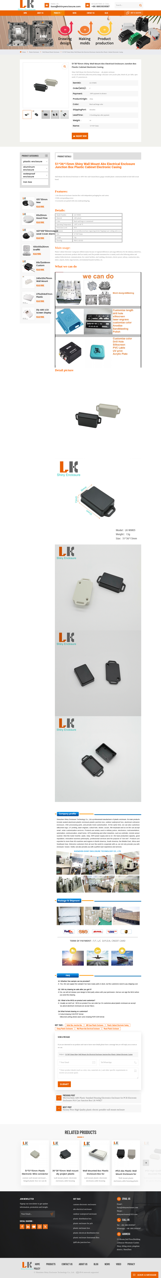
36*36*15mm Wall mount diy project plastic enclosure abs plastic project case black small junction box (65, 1172)
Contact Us (67, 1264)
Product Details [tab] (64, 156)
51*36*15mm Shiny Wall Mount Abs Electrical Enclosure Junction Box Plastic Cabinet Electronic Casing (98, 1054)
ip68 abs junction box (81, 1242)
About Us (40, 13)
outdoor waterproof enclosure (85, 1214)
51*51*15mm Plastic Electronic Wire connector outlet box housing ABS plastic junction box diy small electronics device (35, 1172)
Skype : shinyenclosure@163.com (127, 1212)
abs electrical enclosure (82, 1209)
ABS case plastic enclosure (94, 1025)
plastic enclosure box (81, 1228)
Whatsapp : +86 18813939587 (129, 1228)
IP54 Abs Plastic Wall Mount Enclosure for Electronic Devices (126, 1172)
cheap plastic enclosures (65, 1028)
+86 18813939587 (100, 5)
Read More (40, 206)
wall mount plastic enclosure (50, 52)
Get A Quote (133, 13)
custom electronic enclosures (84, 1204)
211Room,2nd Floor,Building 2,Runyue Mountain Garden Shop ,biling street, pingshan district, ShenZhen (128, 1244)
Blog (106, 13)
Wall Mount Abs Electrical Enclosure (88, 1028)
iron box (27, 182)
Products (57, 13)
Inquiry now (80, 136)
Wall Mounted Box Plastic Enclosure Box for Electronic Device (95, 1172)
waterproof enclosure (29, 175)
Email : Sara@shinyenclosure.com (127, 1206)
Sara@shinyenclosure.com (66, 5)
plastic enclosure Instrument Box (86, 1237)
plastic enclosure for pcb (83, 1223)
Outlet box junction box (74, 1025)
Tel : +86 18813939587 (126, 1225)
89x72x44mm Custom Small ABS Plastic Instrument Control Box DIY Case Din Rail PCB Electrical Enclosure (43, 264)
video (118, 1264)
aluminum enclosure (29, 168)
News (74, 13)
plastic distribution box (82, 1219)
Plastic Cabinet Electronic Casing (118, 1025)
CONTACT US (90, 13)
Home (25, 13)
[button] (146, 1163)
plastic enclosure (34, 52)
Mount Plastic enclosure (111, 1028)
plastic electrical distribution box (86, 1233)
